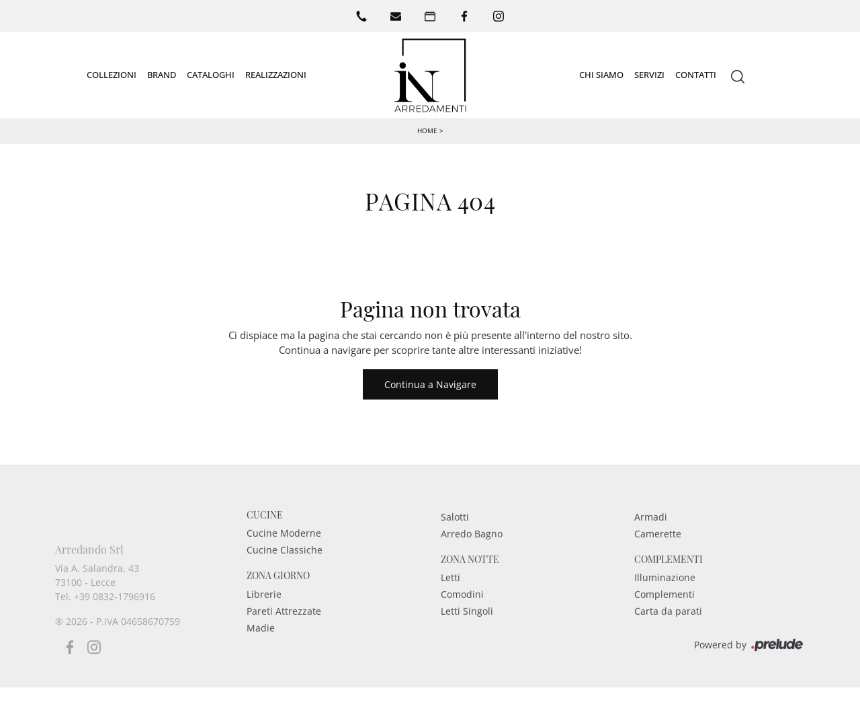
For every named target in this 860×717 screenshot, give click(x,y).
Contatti (695, 75)
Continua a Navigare (430, 384)
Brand (161, 75)
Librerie (264, 611)
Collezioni (111, 75)
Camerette (657, 550)
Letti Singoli (467, 628)
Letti (450, 595)
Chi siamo (601, 75)
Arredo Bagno (472, 550)
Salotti (455, 533)
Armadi (650, 533)
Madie (261, 645)
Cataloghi (210, 75)
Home (427, 130)
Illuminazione (664, 595)
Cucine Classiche (284, 567)
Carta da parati (668, 628)
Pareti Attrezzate (284, 628)
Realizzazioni (275, 75)
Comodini (462, 611)
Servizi (649, 75)
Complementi (664, 611)
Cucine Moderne (284, 550)
